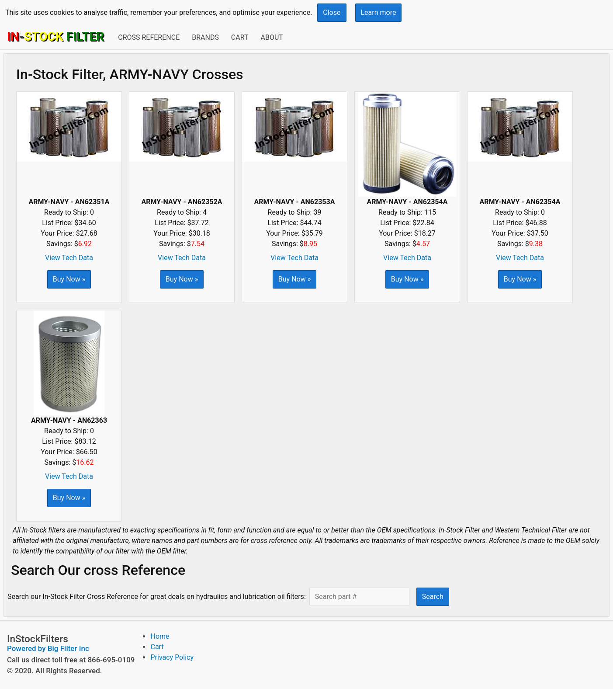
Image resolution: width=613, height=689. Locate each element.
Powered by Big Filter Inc (48, 648)
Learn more (378, 12)
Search (432, 596)
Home (159, 636)
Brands (205, 37)
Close (331, 12)
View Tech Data (69, 258)
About (271, 37)
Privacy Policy (172, 657)
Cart (240, 37)
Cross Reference (149, 37)
